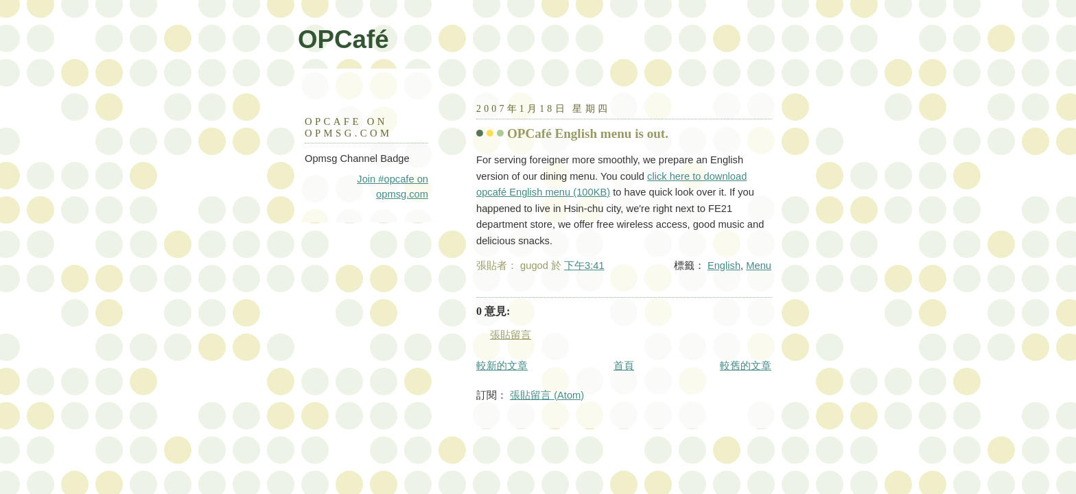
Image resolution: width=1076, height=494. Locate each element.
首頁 (623, 365)
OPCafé (343, 39)
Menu (758, 265)
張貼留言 (510, 334)
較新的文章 (502, 365)
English (723, 265)
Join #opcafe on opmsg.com (392, 187)
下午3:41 (584, 265)
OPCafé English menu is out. (587, 133)
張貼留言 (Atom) (547, 395)
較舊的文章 (745, 365)
